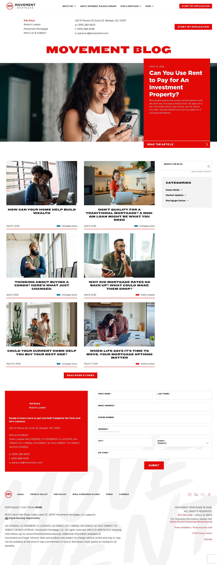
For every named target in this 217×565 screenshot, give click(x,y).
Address (102, 430)
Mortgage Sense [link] (177, 202)
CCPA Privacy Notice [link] (202, 534)
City (100, 442)
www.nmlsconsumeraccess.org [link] (43, 535)
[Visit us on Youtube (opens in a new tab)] (203, 496)
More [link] (150, 6)
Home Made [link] (174, 191)
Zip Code (103, 454)
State (160, 442)
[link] (21, 6)
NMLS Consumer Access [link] (86, 496)
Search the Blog (173, 165)
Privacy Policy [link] (39, 496)
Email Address (106, 407)
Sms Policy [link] (60, 496)
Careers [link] (124, 496)
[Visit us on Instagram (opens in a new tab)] (190, 496)
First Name (104, 395)
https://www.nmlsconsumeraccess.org (191, 523)
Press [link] (109, 496)
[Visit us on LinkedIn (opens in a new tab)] (196, 496)
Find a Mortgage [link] (131, 6)
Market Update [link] (176, 196)
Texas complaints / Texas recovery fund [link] (193, 528)
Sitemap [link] (208, 540)
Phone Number (106, 418)
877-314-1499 (185, 516)
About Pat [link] (69, 6)
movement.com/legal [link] (17, 539)
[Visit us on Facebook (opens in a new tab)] (209, 496)
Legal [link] (20, 496)
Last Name (163, 395)
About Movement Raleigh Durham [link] (98, 6)
